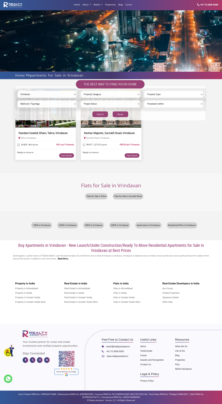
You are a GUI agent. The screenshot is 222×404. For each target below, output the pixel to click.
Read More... (63, 258)
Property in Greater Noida (27, 297)
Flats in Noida (120, 293)
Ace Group (167, 288)
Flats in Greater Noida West (126, 302)
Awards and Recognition (152, 360)
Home (77, 4)
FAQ (177, 364)
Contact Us (145, 364)
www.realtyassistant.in (115, 356)
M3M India (167, 302)
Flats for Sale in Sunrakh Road (128, 196)
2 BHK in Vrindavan (67, 225)
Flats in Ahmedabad (123, 288)
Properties (110, 4)
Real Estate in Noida (74, 293)
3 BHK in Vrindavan (94, 225)
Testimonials (146, 351)
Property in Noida (23, 293)
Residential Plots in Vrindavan (182, 225)
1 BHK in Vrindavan (41, 225)
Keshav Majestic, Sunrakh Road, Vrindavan (109, 133)
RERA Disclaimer (183, 369)
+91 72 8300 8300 (208, 4)
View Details (66, 155)
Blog (120, 4)
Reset (120, 114)
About (85, 4)
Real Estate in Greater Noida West (81, 302)
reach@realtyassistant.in (116, 346)
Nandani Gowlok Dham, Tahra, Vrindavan (43, 133)
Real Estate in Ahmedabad (77, 288)
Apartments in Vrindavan (148, 225)
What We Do (181, 346)
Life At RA (180, 351)
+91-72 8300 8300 (113, 351)
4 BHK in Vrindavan (120, 225)
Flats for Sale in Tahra (96, 196)
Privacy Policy (147, 381)
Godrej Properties (171, 293)
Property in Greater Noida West (30, 302)
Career (129, 4)
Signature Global (170, 297)
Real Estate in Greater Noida (78, 297)
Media (97, 4)
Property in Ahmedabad (26, 288)
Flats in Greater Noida (124, 297)
